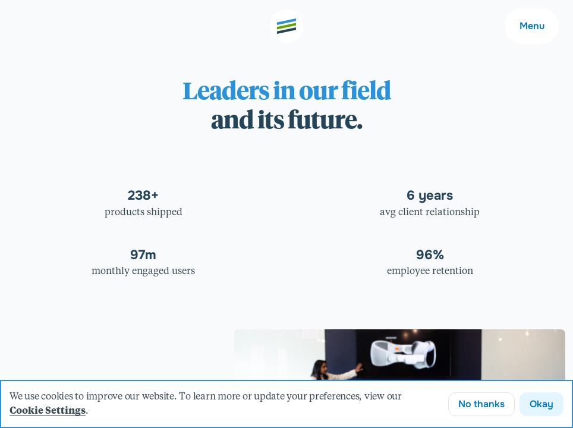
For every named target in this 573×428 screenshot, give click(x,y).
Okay (541, 404)
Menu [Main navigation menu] (532, 26)
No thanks (481, 404)
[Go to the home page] (286, 26)
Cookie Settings (48, 411)
